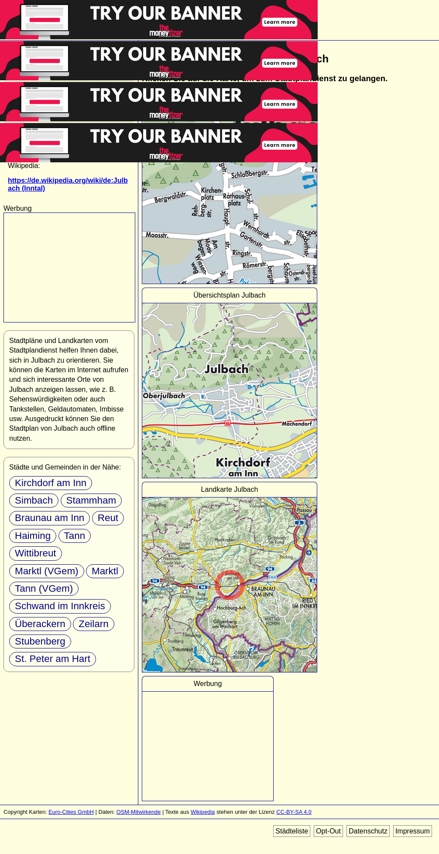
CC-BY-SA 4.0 (294, 812)
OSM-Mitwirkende (139, 812)
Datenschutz (368, 831)
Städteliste (291, 831)
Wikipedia (203, 812)
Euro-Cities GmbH (71, 812)
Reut (108, 517)
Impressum (412, 831)
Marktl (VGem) (47, 571)
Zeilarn (93, 623)
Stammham (91, 500)
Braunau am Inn (49, 517)
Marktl (105, 571)
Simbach (34, 500)
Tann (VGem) (44, 588)
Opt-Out (328, 831)
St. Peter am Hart (52, 658)
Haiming (33, 535)
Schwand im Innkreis (60, 605)
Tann (75, 535)
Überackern (40, 623)
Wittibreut (35, 553)
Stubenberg (40, 641)
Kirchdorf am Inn (50, 482)
